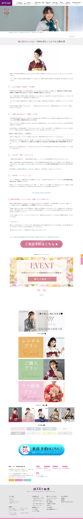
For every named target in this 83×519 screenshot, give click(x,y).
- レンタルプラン (12, 497)
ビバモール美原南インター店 (41, 476)
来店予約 (81, 255)
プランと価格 (11, 496)
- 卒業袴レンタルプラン (13, 502)
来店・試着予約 (50, 501)
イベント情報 (34, 509)
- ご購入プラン (11, 499)
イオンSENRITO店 (66, 468)
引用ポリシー (49, 505)
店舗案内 (10, 506)
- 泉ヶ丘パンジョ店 (23, 508)
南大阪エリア (47, 466)
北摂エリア (65, 466)
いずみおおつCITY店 (57, 468)
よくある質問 (49, 507)
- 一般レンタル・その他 (36, 505)
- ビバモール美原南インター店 (14, 511)
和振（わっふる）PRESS (51, 496)
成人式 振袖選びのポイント (52, 509)
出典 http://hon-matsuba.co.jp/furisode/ (41, 192)
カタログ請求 (81, 261)
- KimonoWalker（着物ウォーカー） (38, 501)
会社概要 (62, 498)
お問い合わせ (27, 480)
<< (38, 290)
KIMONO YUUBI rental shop (67, 501)
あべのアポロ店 (39, 468)
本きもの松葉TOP (64, 496)
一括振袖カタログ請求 (51, 503)
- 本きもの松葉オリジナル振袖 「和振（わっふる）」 (38, 498)
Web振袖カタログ (35, 496)
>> (44, 290)
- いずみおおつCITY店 (24, 512)
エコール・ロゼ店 (47, 470)
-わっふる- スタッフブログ (52, 498)
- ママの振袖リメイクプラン (14, 501)
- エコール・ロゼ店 (12, 512)
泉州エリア (55, 466)
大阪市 (38, 466)
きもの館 (45, 468)
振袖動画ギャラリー (36, 507)
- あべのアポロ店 (12, 508)
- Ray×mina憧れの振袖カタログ (38, 503)
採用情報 (62, 500)
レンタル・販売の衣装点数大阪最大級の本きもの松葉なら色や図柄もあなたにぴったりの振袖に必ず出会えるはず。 (35, 237)
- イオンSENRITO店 (13, 514)
